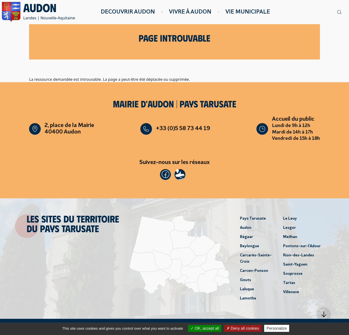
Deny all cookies (243, 328)
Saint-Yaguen (295, 265)
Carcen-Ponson (254, 272)
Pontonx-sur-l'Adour (302, 247)
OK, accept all (204, 328)
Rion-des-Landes (298, 256)
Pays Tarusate (253, 219)
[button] (323, 314)
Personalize (277, 328)
